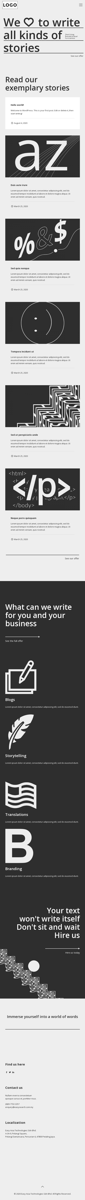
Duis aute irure (19, 185)
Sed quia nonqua (20, 268)
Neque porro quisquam (23, 518)
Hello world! (17, 104)
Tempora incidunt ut (22, 351)
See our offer (77, 56)
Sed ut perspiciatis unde (24, 434)
